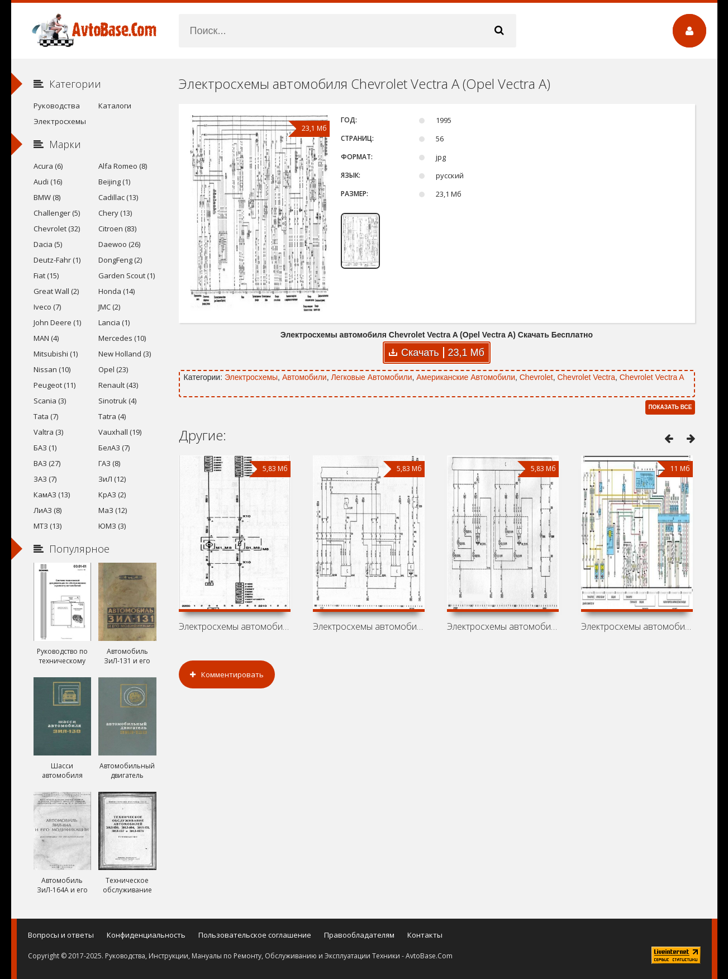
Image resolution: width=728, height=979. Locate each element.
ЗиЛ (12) (112, 479)
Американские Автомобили (465, 377)
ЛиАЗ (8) (47, 510)
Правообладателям (359, 935)
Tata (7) (46, 416)
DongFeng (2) (120, 260)
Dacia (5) (48, 244)
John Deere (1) (57, 322)
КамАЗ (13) (52, 495)
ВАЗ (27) (47, 463)
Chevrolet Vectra (586, 377)
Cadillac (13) (118, 197)
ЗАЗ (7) (45, 479)
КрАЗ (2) (112, 495)
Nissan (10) (52, 369)
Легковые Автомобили (371, 377)
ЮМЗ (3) (112, 526)
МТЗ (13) (47, 526)
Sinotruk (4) (117, 401)
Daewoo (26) (119, 244)
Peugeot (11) (54, 385)
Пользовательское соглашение (254, 935)
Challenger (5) (57, 213)
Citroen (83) (117, 229)
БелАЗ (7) (114, 448)
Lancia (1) (114, 322)
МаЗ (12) (112, 510)
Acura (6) (48, 166)
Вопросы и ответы (61, 935)
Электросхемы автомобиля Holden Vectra (235, 626)
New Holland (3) (124, 354)
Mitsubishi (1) (56, 354)
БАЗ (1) (45, 448)
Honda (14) (116, 291)
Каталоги (114, 106)
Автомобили (304, 377)
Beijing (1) (114, 182)
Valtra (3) (48, 432)
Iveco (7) (47, 307)
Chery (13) (115, 213)
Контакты (424, 935)
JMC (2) (109, 307)
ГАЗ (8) (109, 463)
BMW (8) (47, 197)
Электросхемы (251, 377)
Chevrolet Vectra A (652, 377)
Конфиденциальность (146, 935)
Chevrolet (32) (57, 229)
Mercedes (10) (122, 338)
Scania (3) (50, 401)
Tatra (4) (112, 416)
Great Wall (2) (56, 291)
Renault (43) (118, 385)
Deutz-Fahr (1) (57, 260)
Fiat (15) (46, 275)
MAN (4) (46, 338)
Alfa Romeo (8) (122, 166)
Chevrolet (536, 377)
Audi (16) (48, 182)
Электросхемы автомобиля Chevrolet (369, 626)
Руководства (57, 106)
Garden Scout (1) (126, 275)
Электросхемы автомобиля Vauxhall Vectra (503, 626)
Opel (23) (113, 369)
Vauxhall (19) (119, 432)
